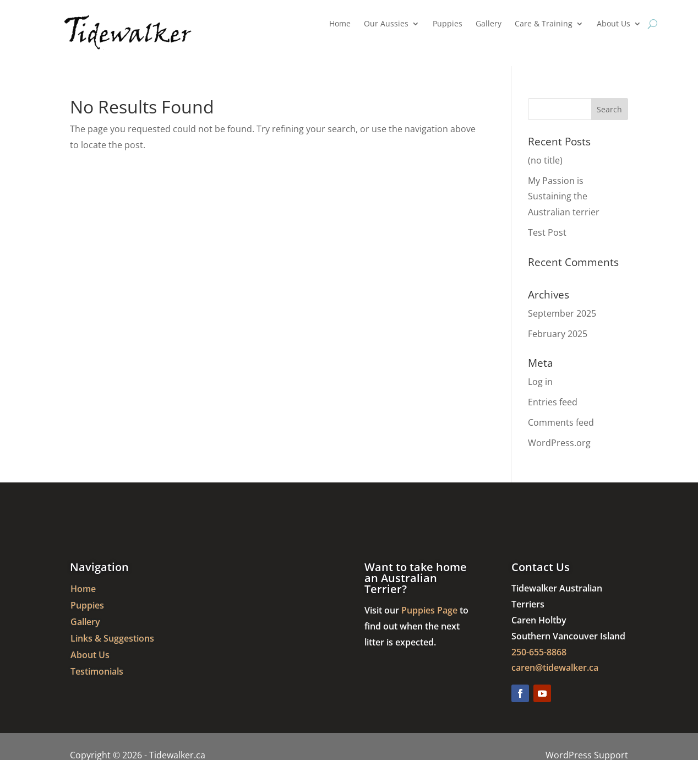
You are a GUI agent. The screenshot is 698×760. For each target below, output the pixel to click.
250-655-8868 (538, 652)
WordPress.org (559, 443)
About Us (613, 24)
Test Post (547, 232)
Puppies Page (429, 610)
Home (340, 24)
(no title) (545, 160)
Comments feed (561, 422)
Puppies (447, 24)
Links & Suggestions (112, 639)
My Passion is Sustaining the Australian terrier (563, 197)
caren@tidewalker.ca (554, 667)
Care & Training (543, 24)
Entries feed (552, 402)
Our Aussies (386, 24)
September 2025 (562, 313)
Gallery (488, 24)
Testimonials (96, 672)
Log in (540, 382)
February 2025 (557, 334)
